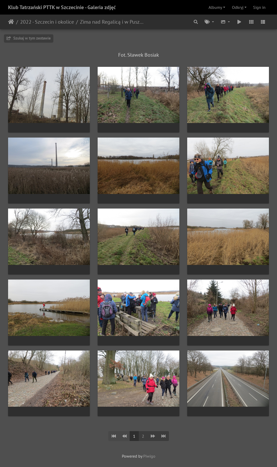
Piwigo (149, 456)
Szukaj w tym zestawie (29, 38)
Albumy (215, 7)
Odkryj (237, 7)
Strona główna (11, 22)
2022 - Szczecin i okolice (47, 21)
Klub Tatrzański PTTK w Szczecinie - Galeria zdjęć (62, 7)
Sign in (259, 7)
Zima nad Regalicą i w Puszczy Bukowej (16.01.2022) (112, 21)
